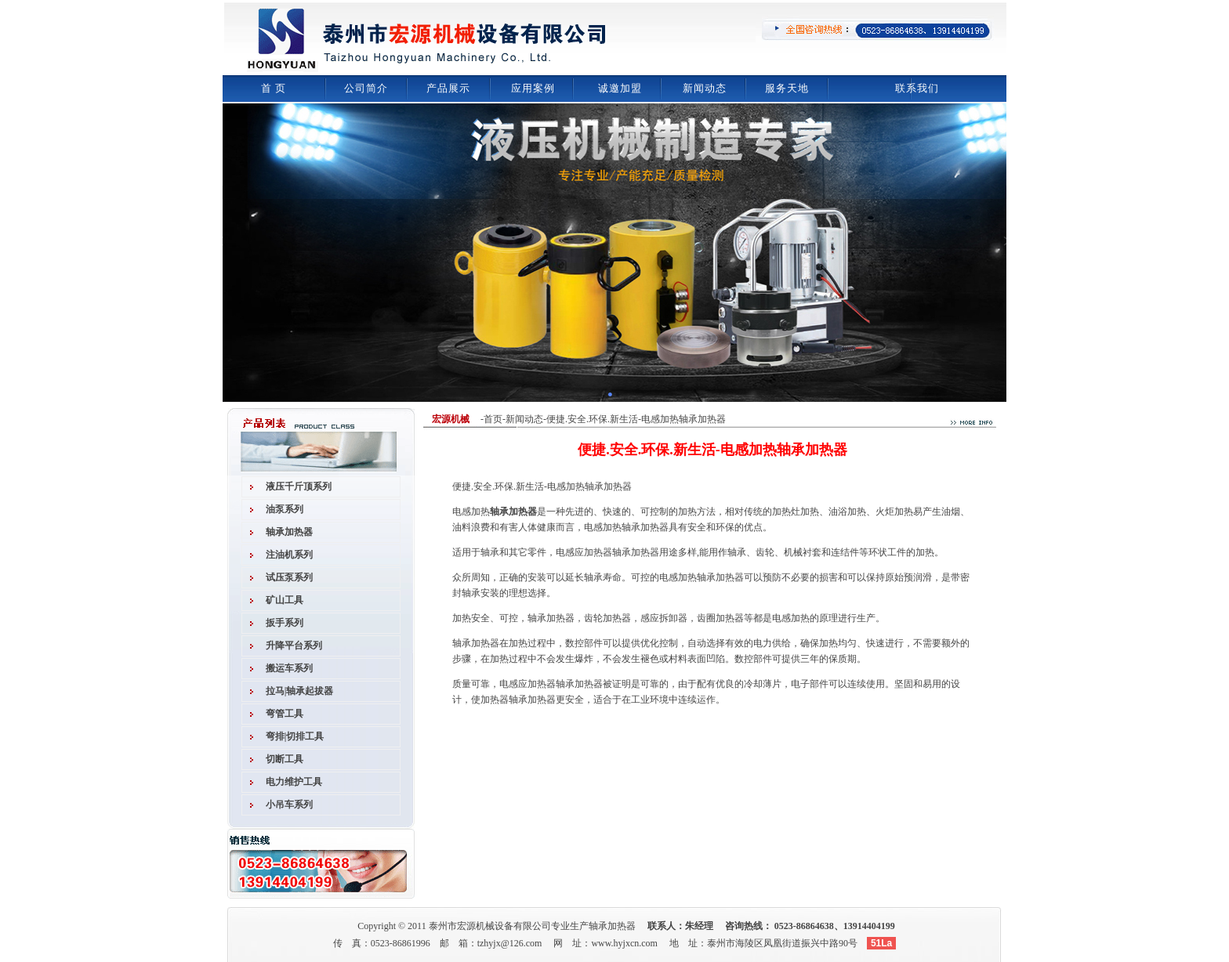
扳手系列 (284, 622)
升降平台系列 (294, 645)
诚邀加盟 (620, 88)
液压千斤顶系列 (299, 486)
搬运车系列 (289, 668)
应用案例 (533, 88)
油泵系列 (284, 509)
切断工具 (284, 759)
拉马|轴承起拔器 (300, 690)
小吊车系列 (289, 804)
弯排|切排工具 (295, 736)
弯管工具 (284, 713)
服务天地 (787, 88)
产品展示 (448, 88)
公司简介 (366, 88)
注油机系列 (289, 554)
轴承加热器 (289, 531)
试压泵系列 (289, 577)
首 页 (273, 88)
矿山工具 (284, 600)
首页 (493, 419)
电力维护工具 (294, 781)
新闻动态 (705, 88)
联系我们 (917, 88)
